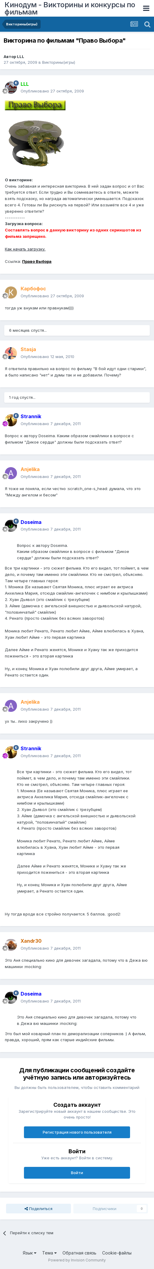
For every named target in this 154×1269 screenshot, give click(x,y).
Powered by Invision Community (77, 1260)
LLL (20, 56)
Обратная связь (79, 1252)
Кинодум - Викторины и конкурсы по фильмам (70, 8)
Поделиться (38, 1208)
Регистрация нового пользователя (77, 1132)
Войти (77, 1172)
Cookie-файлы (117, 1252)
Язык (29, 1252)
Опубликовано (52, 91)
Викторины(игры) (58, 62)
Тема (49, 1252)
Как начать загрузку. (25, 249)
